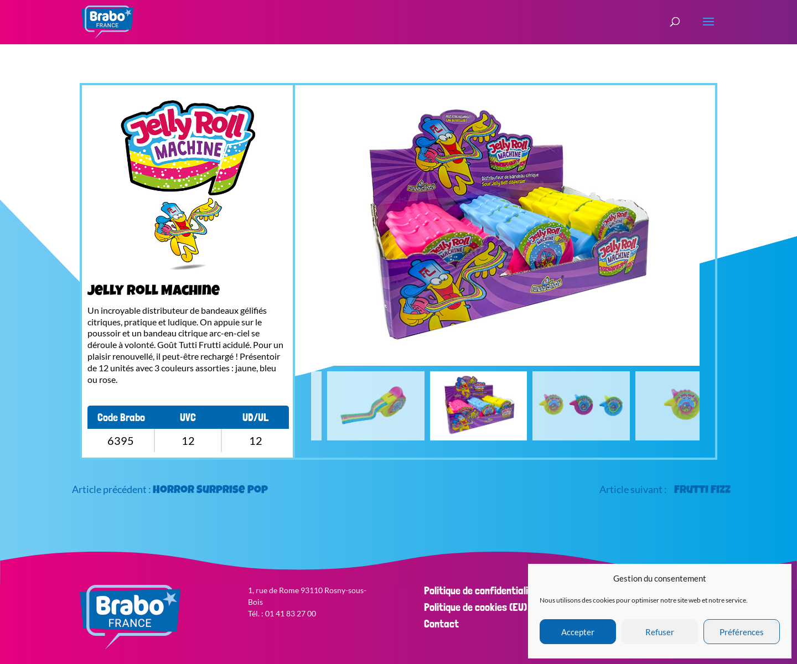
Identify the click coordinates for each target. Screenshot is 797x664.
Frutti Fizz (702, 490)
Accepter (577, 632)
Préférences (742, 632)
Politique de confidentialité (480, 590)
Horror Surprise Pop (210, 490)
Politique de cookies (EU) (475, 607)
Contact (441, 623)
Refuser (659, 632)
